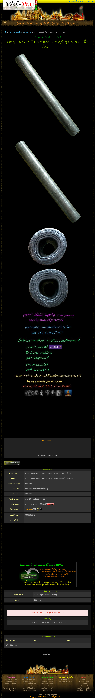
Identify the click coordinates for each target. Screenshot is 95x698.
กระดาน (27, 32)
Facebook (40, 695)
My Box (84, 677)
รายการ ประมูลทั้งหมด (29, 682)
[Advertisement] (47, 418)
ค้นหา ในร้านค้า (47, 686)
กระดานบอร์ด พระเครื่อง (65, 677)
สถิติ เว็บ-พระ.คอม (11, 682)
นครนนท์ (28, 509)
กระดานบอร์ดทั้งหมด (65, 679)
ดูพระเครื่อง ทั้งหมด (47, 684)
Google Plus (54, 695)
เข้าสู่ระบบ (86, 1)
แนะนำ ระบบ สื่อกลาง (84, 690)
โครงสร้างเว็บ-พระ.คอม (10, 688)
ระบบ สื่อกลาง (84, 684)
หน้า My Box (84, 679)
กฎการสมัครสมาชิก (11, 679)
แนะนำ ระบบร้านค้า (47, 688)
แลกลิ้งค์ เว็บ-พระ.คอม (11, 686)
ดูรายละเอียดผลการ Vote (47, 455)
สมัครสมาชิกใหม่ (72, 1)
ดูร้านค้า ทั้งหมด (47, 682)
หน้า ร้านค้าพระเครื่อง (47, 679)
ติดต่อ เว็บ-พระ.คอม (11, 690)
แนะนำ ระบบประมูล (29, 690)
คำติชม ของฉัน (84, 686)
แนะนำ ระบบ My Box (84, 688)
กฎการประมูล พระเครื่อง (29, 686)
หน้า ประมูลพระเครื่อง (29, 679)
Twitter (47, 695)
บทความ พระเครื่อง (65, 682)
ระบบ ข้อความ (84, 682)
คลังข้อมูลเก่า (47, 690)
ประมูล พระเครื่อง (29, 677)
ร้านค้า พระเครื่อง (47, 677)
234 (34, 509)
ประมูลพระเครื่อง (15, 32)
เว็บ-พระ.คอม (11, 677)
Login (40, 622)
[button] (93, 1)
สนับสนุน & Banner (11, 684)
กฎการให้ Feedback (29, 688)
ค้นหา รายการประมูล (29, 684)
